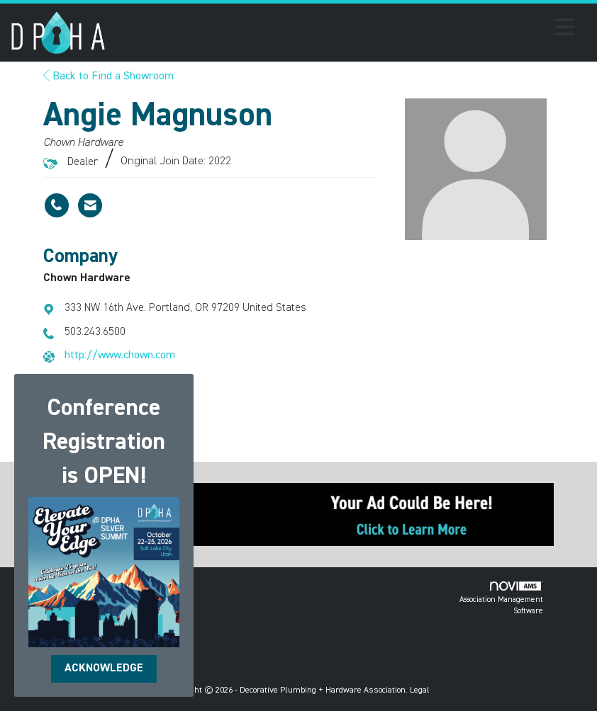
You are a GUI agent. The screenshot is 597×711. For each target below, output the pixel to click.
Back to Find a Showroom (108, 76)
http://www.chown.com (120, 355)
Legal (420, 690)
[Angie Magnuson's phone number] (56, 205)
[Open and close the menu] (344, 30)
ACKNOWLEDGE (104, 668)
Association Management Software (501, 598)
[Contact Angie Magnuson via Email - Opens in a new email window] (90, 205)
